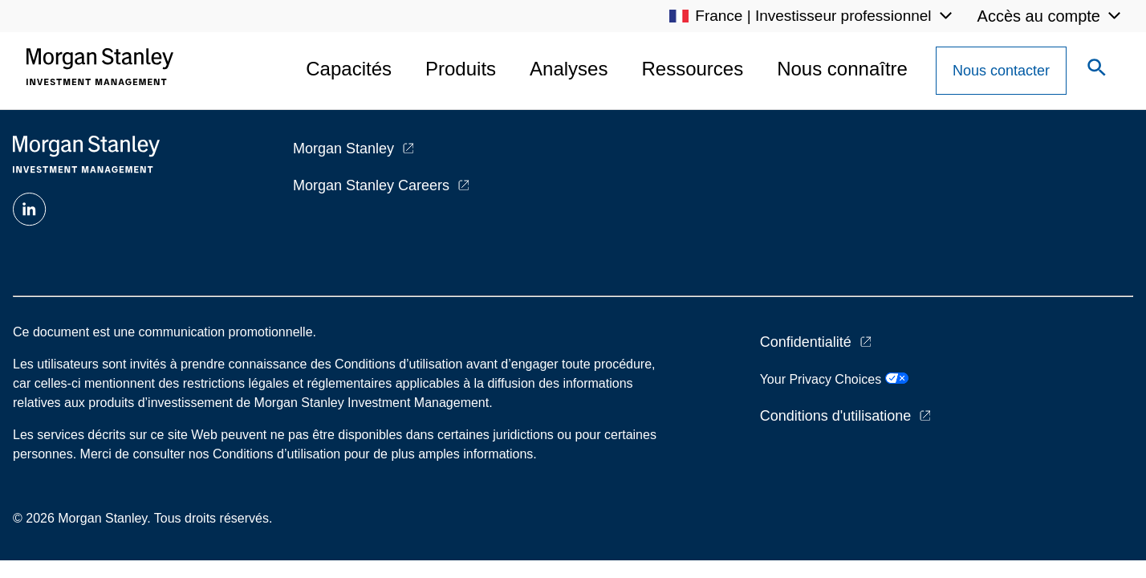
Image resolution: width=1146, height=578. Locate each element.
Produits (460, 68)
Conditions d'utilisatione (836, 416)
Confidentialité (805, 342)
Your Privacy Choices (834, 379)
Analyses (569, 68)
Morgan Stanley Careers (371, 185)
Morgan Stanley (343, 148)
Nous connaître (842, 68)
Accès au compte (1038, 16)
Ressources (692, 68)
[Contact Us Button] (1001, 71)
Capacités (349, 68)
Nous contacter (1001, 71)
